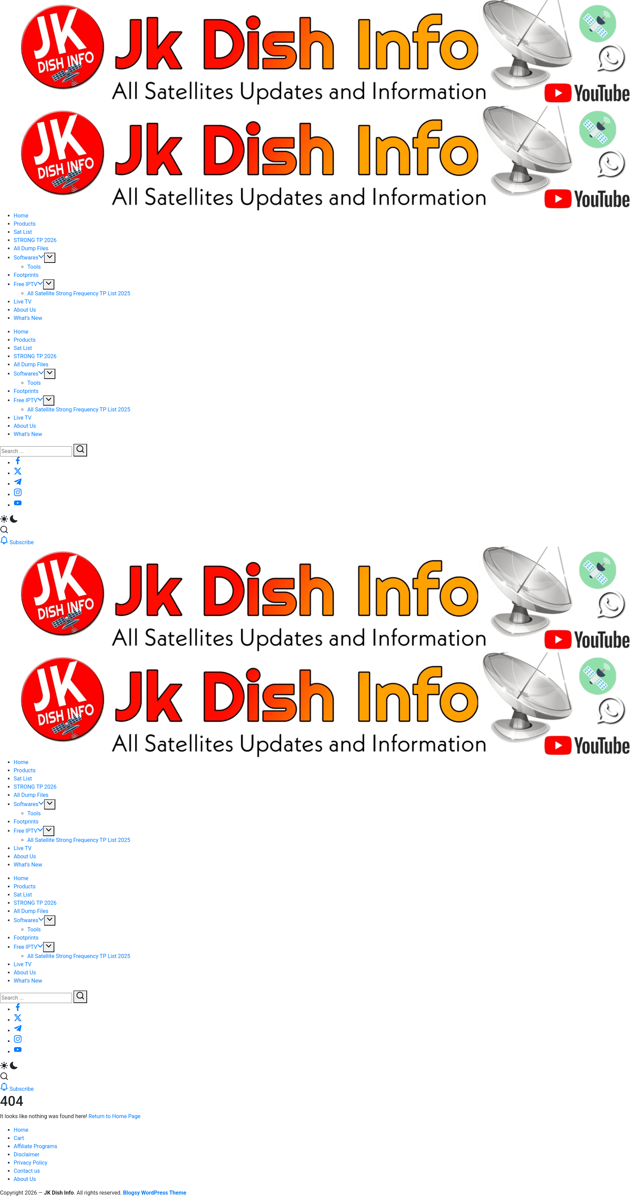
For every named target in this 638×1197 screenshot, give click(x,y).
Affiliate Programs (35, 1146)
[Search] (36, 451)
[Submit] (80, 450)
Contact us (27, 1171)
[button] (319, 520)
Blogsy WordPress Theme (154, 1192)
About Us (25, 1179)
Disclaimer (26, 1154)
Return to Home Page (114, 1116)
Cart (19, 1138)
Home (21, 1130)
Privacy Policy (30, 1162)
